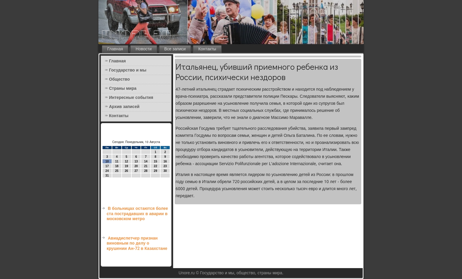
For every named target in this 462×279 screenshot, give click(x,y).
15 (155, 161)
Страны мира (122, 88)
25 (116, 170)
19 (126, 166)
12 (126, 161)
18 (116, 166)
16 (165, 161)
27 (136, 170)
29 (155, 170)
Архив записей (124, 106)
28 (145, 170)
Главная (115, 49)
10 (107, 161)
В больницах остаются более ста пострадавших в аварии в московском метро (137, 213)
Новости (143, 49)
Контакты (207, 49)
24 (107, 170)
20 (136, 166)
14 (145, 161)
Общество (119, 79)
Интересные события (131, 97)
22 (155, 166)
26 (126, 170)
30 (165, 170)
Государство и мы (127, 70)
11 (116, 161)
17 (107, 166)
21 (145, 166)
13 (136, 161)
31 (107, 175)
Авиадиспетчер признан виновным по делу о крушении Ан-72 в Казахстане (137, 243)
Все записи (175, 49)
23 (165, 166)
